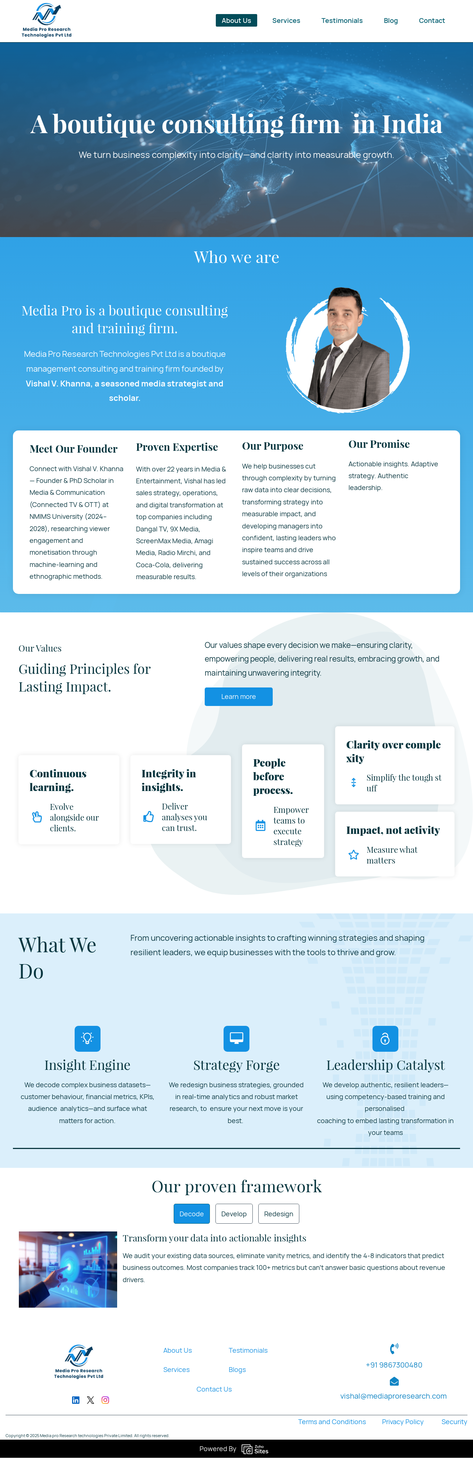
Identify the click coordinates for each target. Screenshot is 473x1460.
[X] (90, 1402)
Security (453, 1424)
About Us (177, 1352)
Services (176, 1372)
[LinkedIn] (75, 1402)
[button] (192, 1216)
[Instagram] (105, 1402)
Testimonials (248, 1352)
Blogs (237, 1372)
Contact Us (214, 1391)
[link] (68, 1240)
